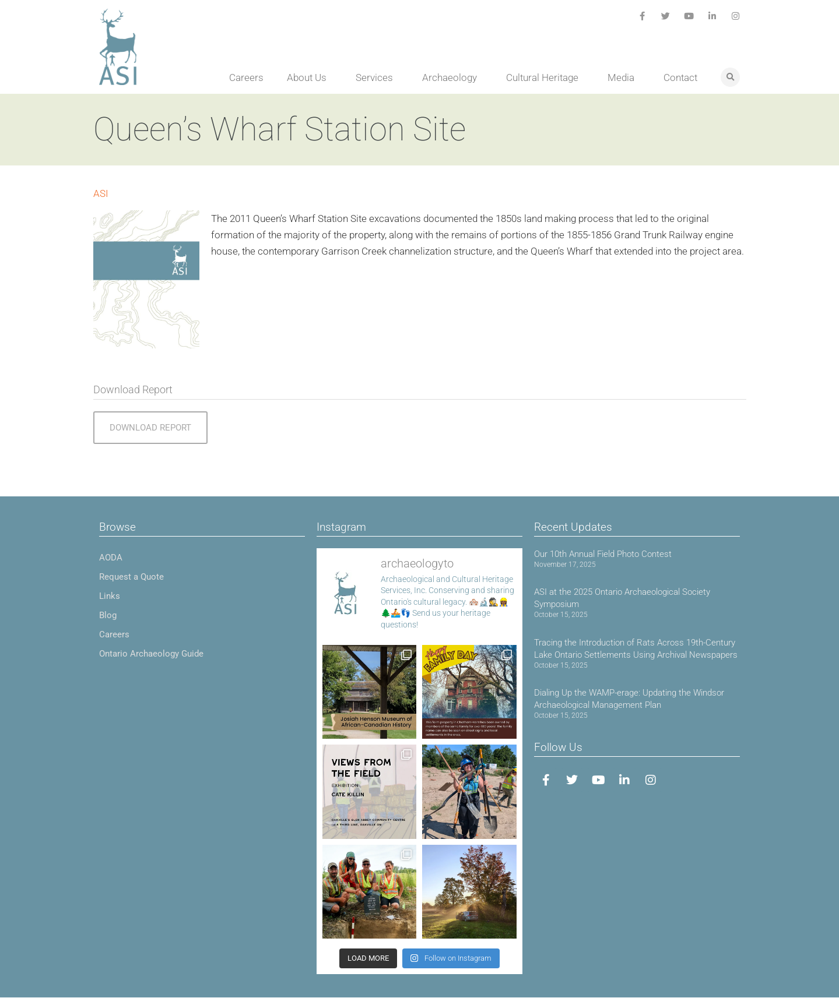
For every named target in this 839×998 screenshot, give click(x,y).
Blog (108, 615)
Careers (246, 77)
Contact (680, 77)
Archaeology (452, 77)
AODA (110, 557)
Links (109, 596)
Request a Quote (131, 577)
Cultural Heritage (545, 77)
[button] (730, 77)
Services (377, 77)
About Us (309, 77)
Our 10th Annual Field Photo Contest (603, 554)
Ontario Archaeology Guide (151, 653)
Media (624, 77)
